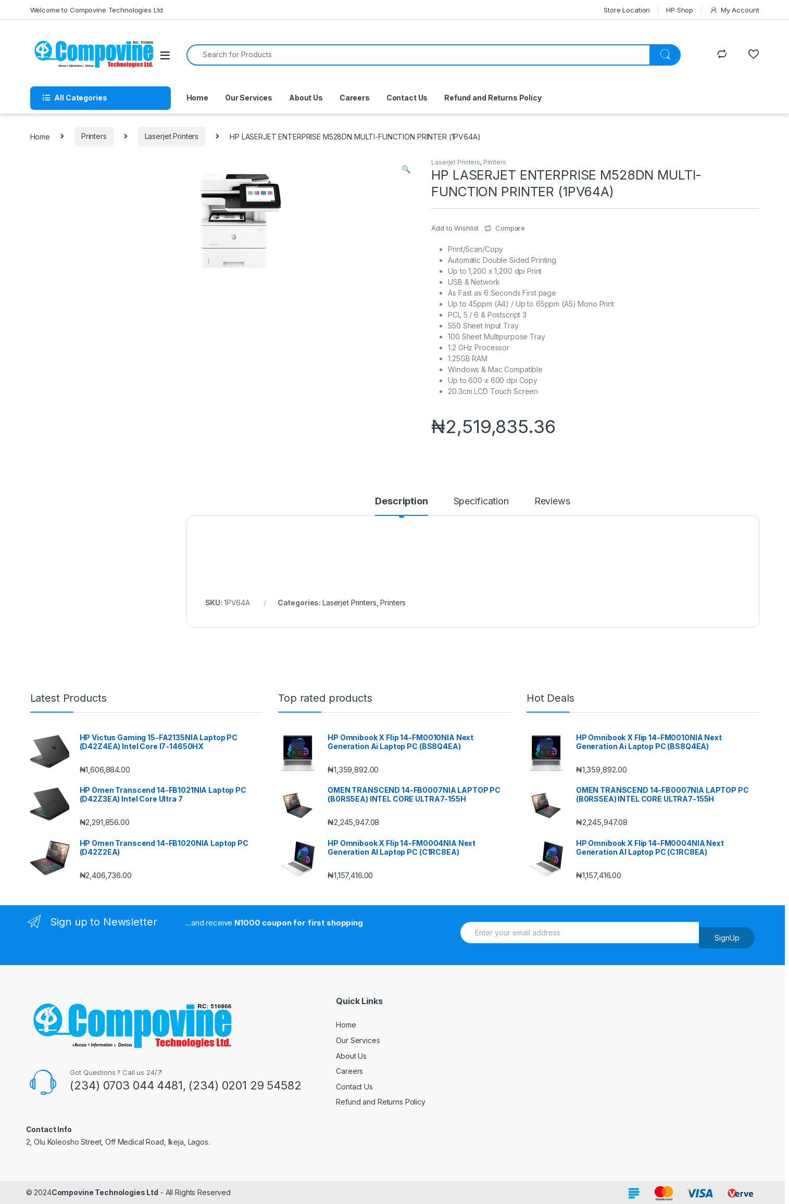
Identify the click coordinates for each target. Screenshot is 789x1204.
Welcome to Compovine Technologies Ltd (97, 10)
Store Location (627, 10)
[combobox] (418, 55)
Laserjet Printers (172, 136)
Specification (481, 501)
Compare (510, 228)
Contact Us (407, 97)
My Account (734, 10)
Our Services (248, 97)
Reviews (552, 501)
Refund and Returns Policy (493, 97)
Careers (355, 97)
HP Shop (679, 10)
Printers (94, 136)
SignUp (727, 937)
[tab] (401, 506)
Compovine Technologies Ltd (105, 1192)
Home (197, 97)
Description (401, 501)
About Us (306, 97)
